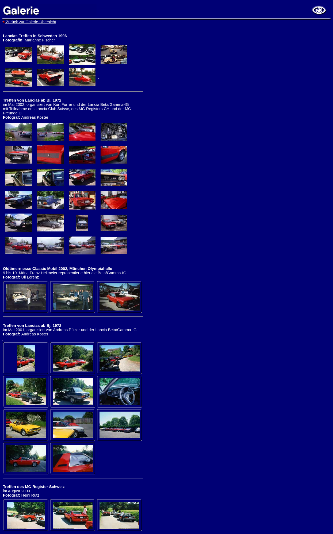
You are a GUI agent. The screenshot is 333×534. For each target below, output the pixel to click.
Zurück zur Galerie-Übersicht (29, 22)
